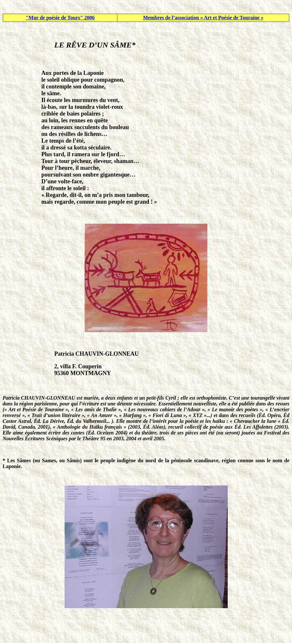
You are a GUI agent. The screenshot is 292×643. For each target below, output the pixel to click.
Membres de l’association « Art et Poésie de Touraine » (203, 17)
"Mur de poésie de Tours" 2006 (60, 17)
